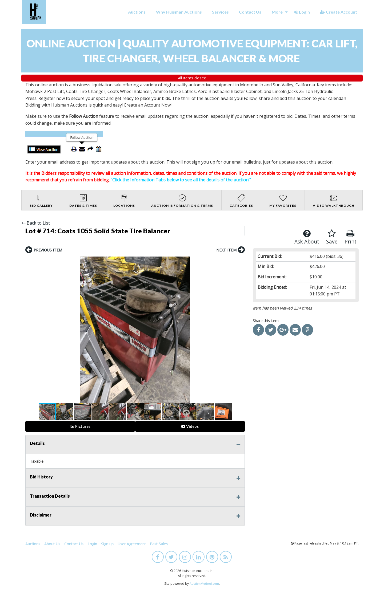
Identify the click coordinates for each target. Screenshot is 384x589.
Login (302, 11)
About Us (52, 543)
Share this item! (266, 320)
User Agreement (132, 543)
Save (332, 237)
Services (220, 11)
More (277, 11)
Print (351, 237)
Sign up (107, 543)
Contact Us (250, 11)
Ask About (306, 237)
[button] (30, 330)
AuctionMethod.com (204, 584)
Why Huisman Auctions (179, 11)
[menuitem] (137, 12)
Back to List (35, 223)
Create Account (338, 11)
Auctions (137, 11)
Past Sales (159, 543)
